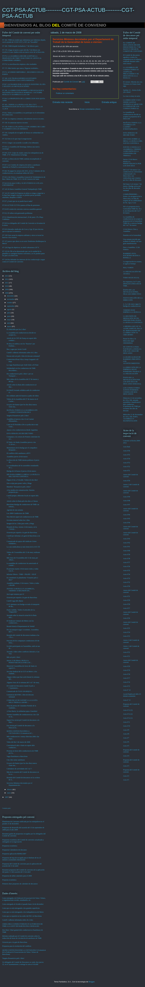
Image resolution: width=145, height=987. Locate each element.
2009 (7, 289)
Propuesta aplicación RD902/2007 (14, 854)
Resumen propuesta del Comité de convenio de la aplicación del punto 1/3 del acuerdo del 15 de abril (23, 871)
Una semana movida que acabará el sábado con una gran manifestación (132, 241)
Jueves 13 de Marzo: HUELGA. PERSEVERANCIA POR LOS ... (19, 661)
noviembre (11, 299)
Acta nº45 (126, 518)
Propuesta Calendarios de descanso (14, 850)
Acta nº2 (126, 776)
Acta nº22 (126, 652)
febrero (10, 789)
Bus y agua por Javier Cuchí (16, 349)
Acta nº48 (126, 501)
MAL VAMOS (128, 268)
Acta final (126, 447)
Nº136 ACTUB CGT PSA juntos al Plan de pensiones (21, 205)
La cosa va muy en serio (131, 96)
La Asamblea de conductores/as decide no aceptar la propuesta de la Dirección (132, 115)
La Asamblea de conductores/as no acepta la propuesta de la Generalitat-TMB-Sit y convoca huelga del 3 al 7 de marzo (132, 221)
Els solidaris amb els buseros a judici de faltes (23, 396)
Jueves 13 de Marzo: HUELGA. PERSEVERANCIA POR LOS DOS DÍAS (132, 162)
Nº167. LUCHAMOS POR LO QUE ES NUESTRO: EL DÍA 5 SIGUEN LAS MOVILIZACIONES (23, 85)
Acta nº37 (126, 562)
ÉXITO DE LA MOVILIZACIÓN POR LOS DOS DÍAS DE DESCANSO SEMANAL (132, 380)
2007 (7, 797)
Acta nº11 (126, 722)
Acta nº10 (126, 726)
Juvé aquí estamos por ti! (15, 594)
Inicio (87, 102)
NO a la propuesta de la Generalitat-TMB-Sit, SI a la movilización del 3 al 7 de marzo (132, 210)
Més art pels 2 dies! (13, 657)
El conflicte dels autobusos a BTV (18, 453)
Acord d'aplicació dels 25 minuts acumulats (132, 695)
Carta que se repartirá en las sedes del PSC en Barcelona (22, 916)
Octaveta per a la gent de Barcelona (14, 942)
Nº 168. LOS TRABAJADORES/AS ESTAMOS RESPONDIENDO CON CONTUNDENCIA (19, 79)
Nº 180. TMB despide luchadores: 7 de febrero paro (20, 46)
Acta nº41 (126, 547)
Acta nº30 (126, 586)
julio (9, 313)
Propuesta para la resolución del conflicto (16, 946)
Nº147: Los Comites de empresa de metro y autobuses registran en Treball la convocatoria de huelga (21, 166)
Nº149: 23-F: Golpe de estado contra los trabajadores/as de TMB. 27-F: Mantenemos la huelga (22, 154)
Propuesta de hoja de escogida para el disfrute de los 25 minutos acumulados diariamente (21, 859)
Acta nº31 (126, 596)
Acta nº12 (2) (128, 714)
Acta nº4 (126, 756)
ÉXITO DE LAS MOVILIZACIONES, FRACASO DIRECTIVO (132, 292)
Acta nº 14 (126, 690)
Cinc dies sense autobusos (16, 760)
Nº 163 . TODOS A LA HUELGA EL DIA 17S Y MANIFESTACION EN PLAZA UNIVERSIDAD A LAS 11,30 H (22, 106)
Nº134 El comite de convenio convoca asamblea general (21, 209)
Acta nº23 (126, 636)
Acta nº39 (126, 554)
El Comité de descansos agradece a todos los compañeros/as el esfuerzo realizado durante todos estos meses (132, 59)
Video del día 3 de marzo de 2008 (18, 742)
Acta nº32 (126, 582)
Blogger (92, 982)
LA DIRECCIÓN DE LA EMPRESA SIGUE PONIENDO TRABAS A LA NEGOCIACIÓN (132, 370)
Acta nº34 (126, 574)
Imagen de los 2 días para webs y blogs (20, 523)
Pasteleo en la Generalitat (132, 235)
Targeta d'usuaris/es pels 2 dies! (18, 416)
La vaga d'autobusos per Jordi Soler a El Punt (22, 365)
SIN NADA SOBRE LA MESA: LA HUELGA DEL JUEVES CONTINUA (23, 475)
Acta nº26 (126, 618)
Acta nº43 (126, 539)
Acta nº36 (126, 566)
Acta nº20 (126, 666)
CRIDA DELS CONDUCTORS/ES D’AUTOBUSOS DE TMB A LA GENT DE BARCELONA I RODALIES (22, 925)
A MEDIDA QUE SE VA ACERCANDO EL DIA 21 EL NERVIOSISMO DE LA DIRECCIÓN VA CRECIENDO (132, 330)
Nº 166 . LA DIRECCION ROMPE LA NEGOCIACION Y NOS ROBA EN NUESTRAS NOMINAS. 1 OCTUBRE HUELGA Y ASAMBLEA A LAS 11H (23, 92)
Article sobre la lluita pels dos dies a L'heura (22, 501)
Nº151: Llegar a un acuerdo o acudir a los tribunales (20, 143)
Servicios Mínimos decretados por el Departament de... (19, 784)
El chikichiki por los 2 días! (16, 329)
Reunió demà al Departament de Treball (21, 626)
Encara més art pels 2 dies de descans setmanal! (23, 356)
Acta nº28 (126, 604)
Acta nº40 (126, 551)
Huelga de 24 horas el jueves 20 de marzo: (21, 471)
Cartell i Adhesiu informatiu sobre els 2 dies (22, 353)
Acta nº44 (126, 523)
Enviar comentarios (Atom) (90, 109)
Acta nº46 (126, 515)
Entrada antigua (109, 102)
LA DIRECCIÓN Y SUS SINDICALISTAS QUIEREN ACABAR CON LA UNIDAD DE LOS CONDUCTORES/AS (132, 104)
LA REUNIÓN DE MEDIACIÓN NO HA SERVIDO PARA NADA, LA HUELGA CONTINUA (132, 319)
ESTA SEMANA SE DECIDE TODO (20, 433)
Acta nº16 (126, 682)
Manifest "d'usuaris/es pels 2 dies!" (19, 487)
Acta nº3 (126, 766)
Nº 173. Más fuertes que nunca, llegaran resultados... (20, 68)
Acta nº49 (126, 497)
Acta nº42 (126, 543)
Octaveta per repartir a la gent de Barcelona (22, 532)
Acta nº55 (126, 455)
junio (9, 316)
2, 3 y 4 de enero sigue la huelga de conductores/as (132, 305)
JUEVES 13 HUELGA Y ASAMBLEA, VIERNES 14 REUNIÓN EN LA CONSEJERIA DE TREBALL (132, 151)
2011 (7, 283)
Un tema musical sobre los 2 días (18, 520)
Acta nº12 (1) (128, 718)
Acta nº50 (126, 481)
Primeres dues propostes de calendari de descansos (20, 884)
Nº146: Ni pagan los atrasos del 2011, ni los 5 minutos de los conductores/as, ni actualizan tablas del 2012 (23, 172)
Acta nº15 (126, 686)
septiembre (11, 306)
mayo (9, 320)
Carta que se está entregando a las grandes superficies (21, 908)
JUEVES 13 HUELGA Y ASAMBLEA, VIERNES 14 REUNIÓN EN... (21, 590)
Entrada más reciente (63, 102)
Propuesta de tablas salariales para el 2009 (17, 876)
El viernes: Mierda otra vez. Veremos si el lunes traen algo (133, 84)
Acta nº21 (126, 656)
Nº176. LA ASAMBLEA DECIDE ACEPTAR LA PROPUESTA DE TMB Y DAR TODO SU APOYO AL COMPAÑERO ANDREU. (21, 58)
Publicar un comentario (65, 93)
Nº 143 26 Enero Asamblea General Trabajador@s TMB (22, 189)
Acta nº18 (126, 674)
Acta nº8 (126, 734)
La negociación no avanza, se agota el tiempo (132, 262)
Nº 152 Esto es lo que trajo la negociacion (17, 139)
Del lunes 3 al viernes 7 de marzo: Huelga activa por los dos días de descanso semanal (132, 187)
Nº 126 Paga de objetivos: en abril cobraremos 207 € (20, 247)
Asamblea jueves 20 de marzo (17, 457)
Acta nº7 (126, 738)
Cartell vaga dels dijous (15, 601)
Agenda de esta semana (15, 510)
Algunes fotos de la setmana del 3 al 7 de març (23, 682)
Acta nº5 (126, 746)
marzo (9, 326)
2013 (7, 276)
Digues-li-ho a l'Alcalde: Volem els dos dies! (22, 480)
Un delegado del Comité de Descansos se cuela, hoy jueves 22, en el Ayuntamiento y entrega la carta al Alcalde (23, 963)
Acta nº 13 (126, 700)
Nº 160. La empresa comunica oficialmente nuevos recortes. (23, 119)
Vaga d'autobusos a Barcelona (17, 756)
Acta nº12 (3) (128, 710)
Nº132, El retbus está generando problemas (17, 213)
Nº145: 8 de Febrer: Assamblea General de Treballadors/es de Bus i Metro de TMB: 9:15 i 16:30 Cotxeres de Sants (23, 178)
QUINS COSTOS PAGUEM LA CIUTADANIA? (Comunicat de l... (20, 732)
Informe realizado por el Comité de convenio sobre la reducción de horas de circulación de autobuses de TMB (21, 937)
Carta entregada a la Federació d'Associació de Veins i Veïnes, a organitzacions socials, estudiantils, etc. (24, 899)
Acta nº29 (126, 600)
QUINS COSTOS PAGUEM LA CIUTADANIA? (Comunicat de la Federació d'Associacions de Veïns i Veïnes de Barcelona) (24, 952)
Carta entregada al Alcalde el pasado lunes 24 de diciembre (23, 904)
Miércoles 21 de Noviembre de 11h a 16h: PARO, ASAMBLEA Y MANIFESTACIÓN (133, 417)
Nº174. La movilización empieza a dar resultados (19, 64)
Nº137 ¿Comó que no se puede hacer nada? (17, 201)
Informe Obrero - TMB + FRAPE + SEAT (21, 574)
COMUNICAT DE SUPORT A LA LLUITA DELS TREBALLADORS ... (22, 701)
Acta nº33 (126, 578)
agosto (9, 309)
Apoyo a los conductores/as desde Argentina (22, 430)
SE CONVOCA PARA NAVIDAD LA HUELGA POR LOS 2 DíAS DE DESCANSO (132, 350)
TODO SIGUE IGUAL (131, 278)
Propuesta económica (9, 846)
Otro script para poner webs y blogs (19, 483)
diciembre (11, 296)
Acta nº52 (126, 466)
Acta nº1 (126, 780)
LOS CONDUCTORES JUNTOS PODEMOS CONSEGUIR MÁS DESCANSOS (131, 391)
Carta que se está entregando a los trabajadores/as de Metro (23, 912)
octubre (10, 303)
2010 (7, 286)
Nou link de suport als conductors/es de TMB (22, 517)
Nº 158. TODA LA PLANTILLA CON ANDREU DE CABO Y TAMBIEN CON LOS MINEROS (23, 128)
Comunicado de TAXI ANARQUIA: (19, 691)
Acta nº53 (126, 463)
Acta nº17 (126, 678)
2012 (7, 279)
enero (9, 793)
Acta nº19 (126, 670)
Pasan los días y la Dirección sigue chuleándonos (129, 341)
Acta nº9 (126, 730)
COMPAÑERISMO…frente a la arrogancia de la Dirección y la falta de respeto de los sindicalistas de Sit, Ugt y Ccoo (132, 198)
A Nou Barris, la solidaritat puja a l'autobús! (22, 711)
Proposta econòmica (9, 880)
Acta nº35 (126, 570)
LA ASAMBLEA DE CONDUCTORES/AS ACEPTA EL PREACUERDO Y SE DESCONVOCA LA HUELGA (131, 72)
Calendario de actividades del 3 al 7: (19, 769)
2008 (7, 293)
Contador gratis (6, 808)
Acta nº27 (126, 608)
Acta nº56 (126, 451)
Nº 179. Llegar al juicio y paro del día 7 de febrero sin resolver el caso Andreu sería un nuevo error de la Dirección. (23, 51)
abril (9, 323)
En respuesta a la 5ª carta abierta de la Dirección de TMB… (132, 284)
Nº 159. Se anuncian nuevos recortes (15, 123)
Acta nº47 (126, 505)
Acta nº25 (126, 628)
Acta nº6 (126, 742)
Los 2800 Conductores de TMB (18, 513)
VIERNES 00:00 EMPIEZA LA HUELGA (132, 311)
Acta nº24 (126, 632)
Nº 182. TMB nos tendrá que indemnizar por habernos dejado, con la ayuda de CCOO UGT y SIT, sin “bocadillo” (24, 41)
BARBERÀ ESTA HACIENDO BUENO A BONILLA (131, 255)
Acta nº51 (126, 471)
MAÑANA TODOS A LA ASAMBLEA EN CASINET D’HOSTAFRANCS (22, 411)
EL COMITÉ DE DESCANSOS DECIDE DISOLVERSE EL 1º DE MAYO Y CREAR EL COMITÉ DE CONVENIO (132, 47)
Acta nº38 (126, 558)
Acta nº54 (126, 459)
